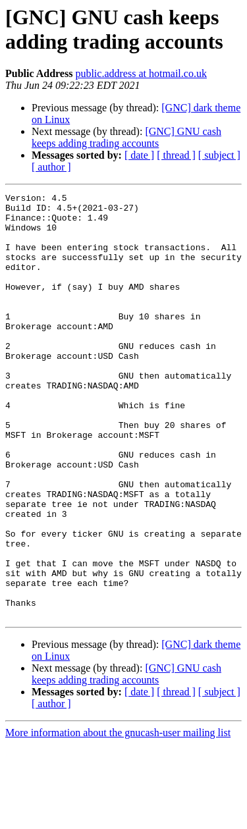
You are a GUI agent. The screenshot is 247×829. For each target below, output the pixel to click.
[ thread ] (176, 155)
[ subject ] (219, 155)
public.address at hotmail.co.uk (141, 73)
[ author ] (51, 167)
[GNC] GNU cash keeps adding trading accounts (126, 137)
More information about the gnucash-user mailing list (118, 817)
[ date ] (139, 155)
